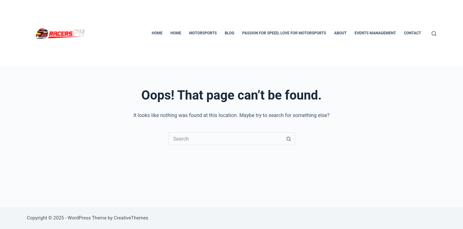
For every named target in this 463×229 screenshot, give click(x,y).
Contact (412, 33)
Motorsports (203, 33)
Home (157, 33)
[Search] (434, 33)
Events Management (375, 33)
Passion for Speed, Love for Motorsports (284, 33)
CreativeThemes (131, 218)
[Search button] (288, 138)
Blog (229, 33)
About (340, 33)
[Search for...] (225, 138)
